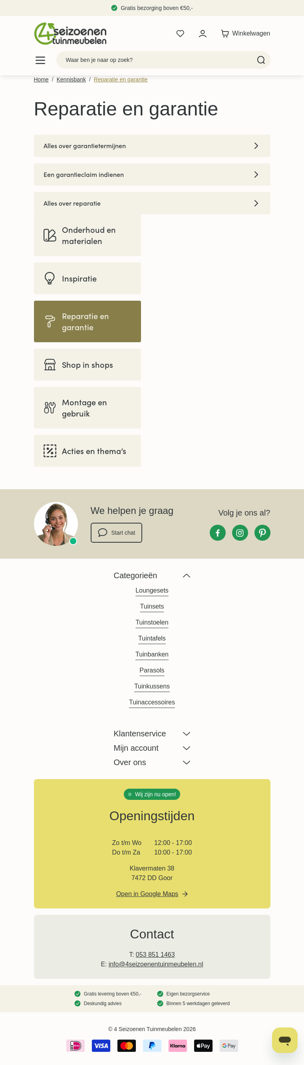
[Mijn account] (203, 33)
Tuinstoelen (151, 622)
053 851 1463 (155, 954)
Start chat (116, 532)
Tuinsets (152, 606)
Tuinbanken (152, 654)
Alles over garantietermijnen (152, 146)
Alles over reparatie (152, 203)
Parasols (151, 670)
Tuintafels (152, 638)
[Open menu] (40, 60)
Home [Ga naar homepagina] (41, 79)
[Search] (261, 60)
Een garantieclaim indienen (152, 174)
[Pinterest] (262, 533)
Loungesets (152, 590)
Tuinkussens (152, 686)
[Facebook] (218, 533)
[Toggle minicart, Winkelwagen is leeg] (243, 33)
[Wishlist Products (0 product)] (180, 33)
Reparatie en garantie (121, 79)
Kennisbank (71, 79)
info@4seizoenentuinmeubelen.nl (156, 964)
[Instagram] (240, 533)
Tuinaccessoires (152, 702)
